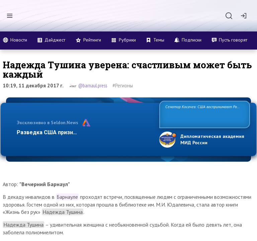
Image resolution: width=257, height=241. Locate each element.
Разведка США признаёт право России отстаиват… (84, 132)
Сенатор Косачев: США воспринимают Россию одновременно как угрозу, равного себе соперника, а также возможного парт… (203, 114)
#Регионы (122, 85)
